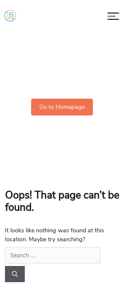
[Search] (15, 274)
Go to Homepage (62, 107)
